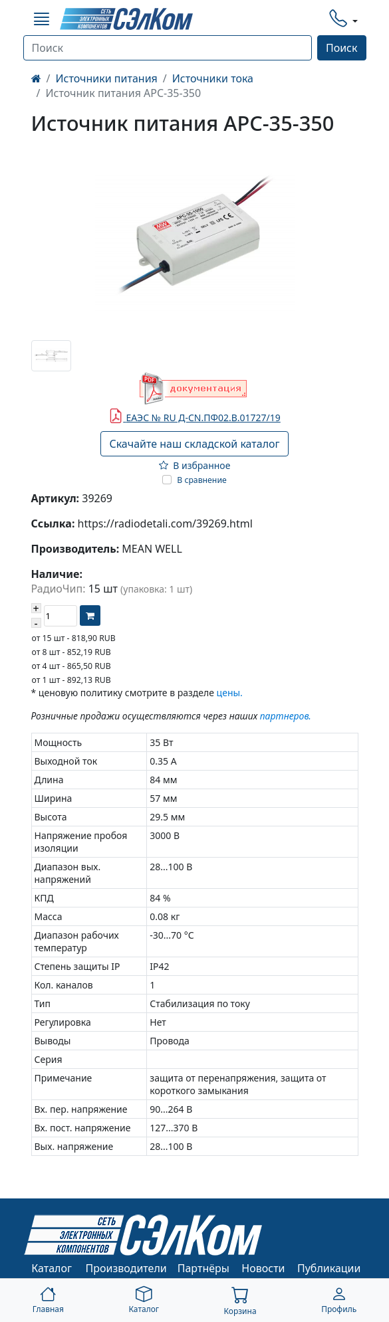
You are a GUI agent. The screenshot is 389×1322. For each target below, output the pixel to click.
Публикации (329, 1268)
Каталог (51, 1268)
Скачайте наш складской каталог (194, 443)
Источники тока (212, 78)
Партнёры (203, 1268)
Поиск (342, 48)
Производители (126, 1268)
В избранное (195, 465)
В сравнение (202, 480)
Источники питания (106, 78)
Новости (263, 1268)
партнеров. (285, 715)
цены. (230, 692)
